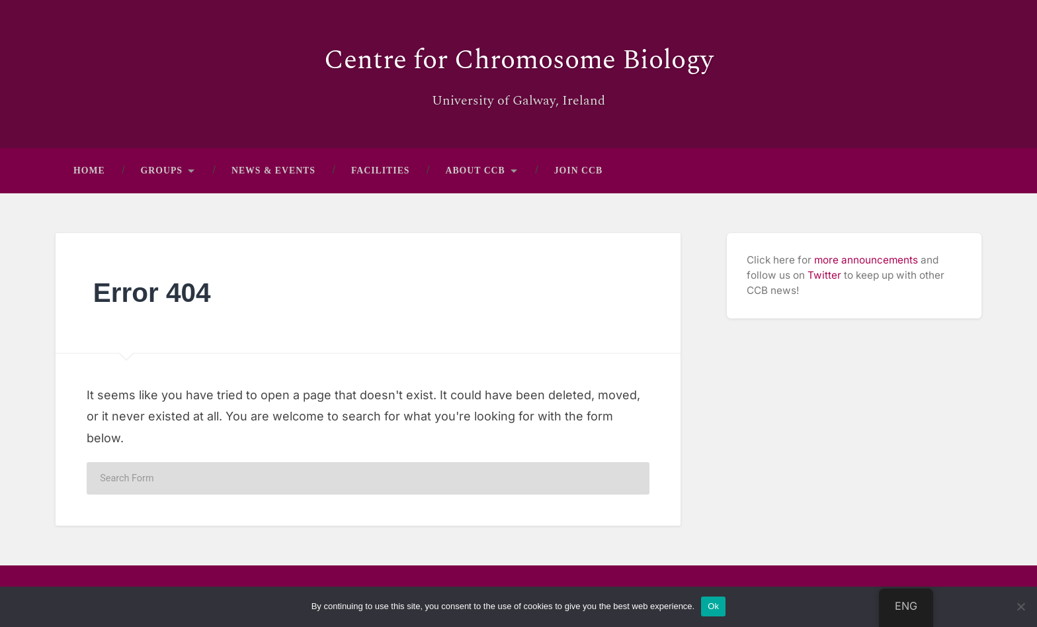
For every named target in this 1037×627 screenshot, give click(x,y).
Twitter (824, 275)
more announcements (866, 260)
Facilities (380, 170)
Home (89, 170)
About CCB (475, 170)
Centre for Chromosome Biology (519, 60)
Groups (162, 170)
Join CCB (578, 170)
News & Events (273, 170)
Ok (713, 606)
